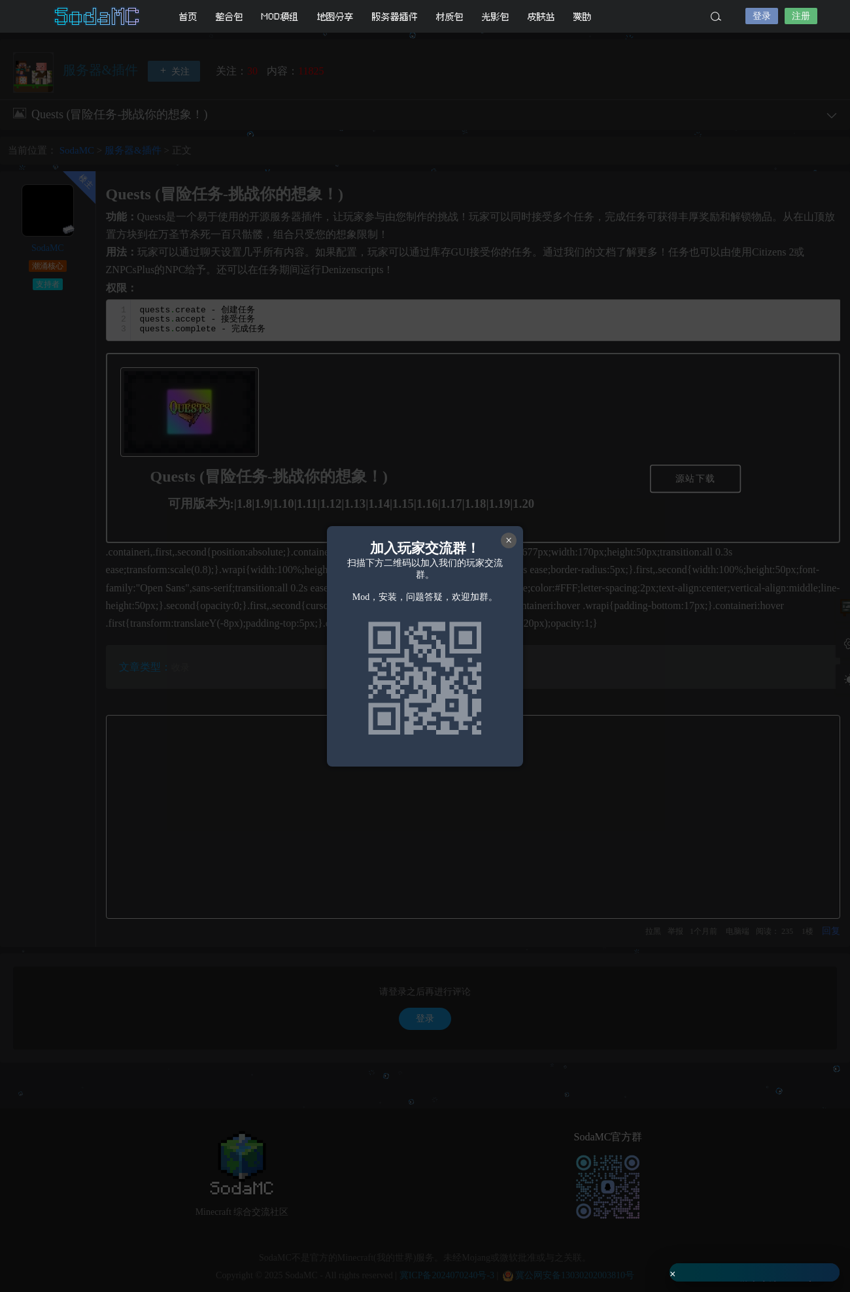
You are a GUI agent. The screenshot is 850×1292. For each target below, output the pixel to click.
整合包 (229, 17)
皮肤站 (541, 17)
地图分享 (335, 17)
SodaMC (98, 16)
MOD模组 (280, 17)
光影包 (495, 17)
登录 (762, 16)
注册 (801, 16)
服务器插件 (395, 17)
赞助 (582, 17)
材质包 (450, 17)
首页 (188, 17)
